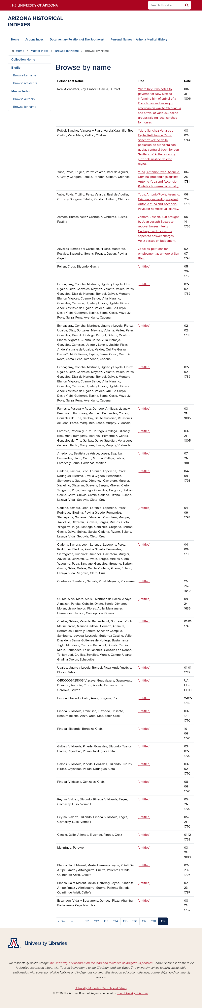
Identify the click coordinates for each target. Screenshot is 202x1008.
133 (106, 921)
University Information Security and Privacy (101, 988)
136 (134, 921)
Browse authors (24, 99)
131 (87, 921)
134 (115, 921)
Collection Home (23, 60)
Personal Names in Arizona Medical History (139, 39)
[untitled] (144, 267)
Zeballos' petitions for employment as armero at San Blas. (158, 253)
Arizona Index (34, 39)
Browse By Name (67, 51)
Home (15, 39)
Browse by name (24, 75)
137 (144, 921)
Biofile (15, 68)
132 (96, 921)
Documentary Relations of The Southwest (77, 39)
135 (125, 921)
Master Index (40, 51)
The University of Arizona (132, 993)
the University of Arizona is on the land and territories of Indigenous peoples (101, 963)
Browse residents (25, 83)
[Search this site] (165, 5)
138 (153, 921)
